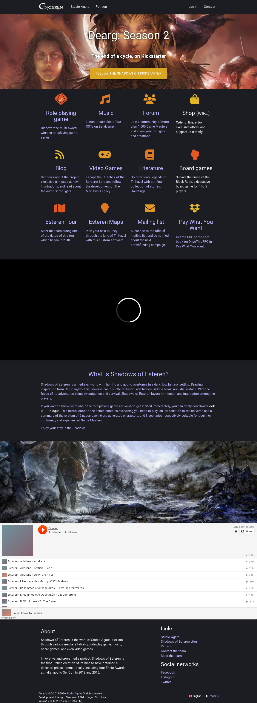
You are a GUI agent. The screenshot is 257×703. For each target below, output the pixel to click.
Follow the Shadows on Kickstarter (129, 73)
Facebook (168, 672)
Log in (193, 7)
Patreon (101, 7)
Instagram (168, 677)
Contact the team (173, 651)
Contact (209, 7)
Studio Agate (80, 7)
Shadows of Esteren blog (179, 642)
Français (211, 696)
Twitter (166, 682)
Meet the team (171, 656)
